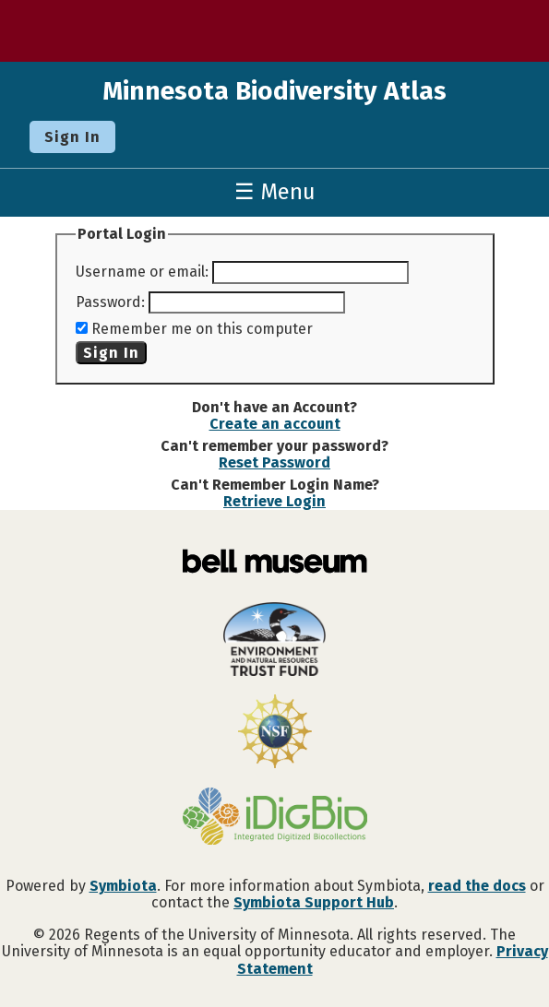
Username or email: (142, 271)
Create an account (274, 423)
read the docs (477, 885)
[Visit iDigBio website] (274, 818)
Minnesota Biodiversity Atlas (274, 91)
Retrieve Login (274, 501)
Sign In (72, 137)
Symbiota (123, 885)
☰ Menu (275, 192)
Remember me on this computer (202, 329)
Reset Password (274, 462)
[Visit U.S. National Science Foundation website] (274, 733)
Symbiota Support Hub (313, 902)
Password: (110, 302)
